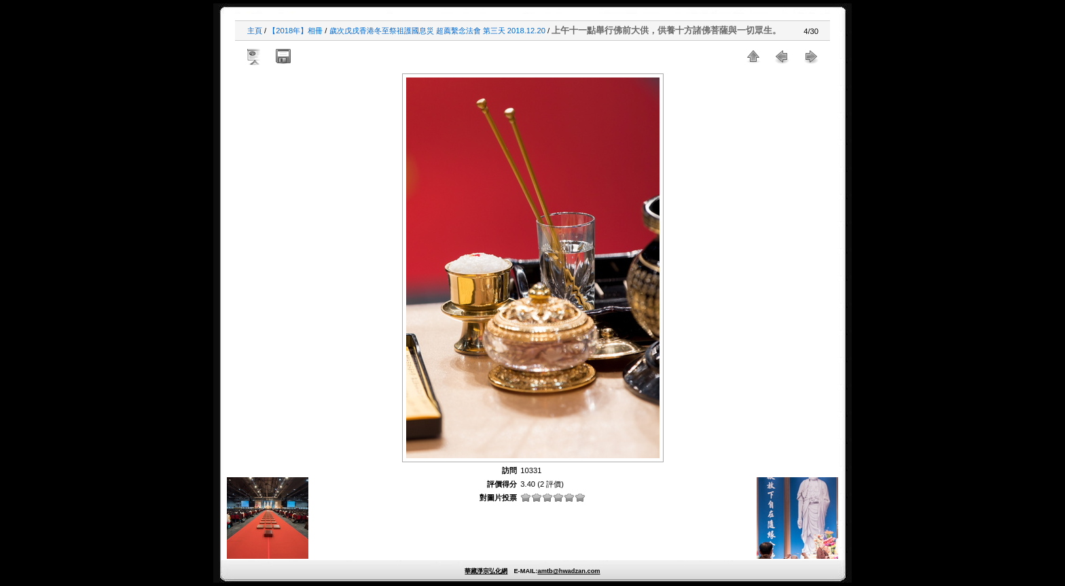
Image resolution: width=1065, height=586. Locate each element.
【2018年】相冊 (295, 31)
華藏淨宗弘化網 (486, 571)
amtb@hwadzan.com (568, 571)
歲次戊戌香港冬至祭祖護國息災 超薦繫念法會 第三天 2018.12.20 (437, 31)
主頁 (254, 31)
